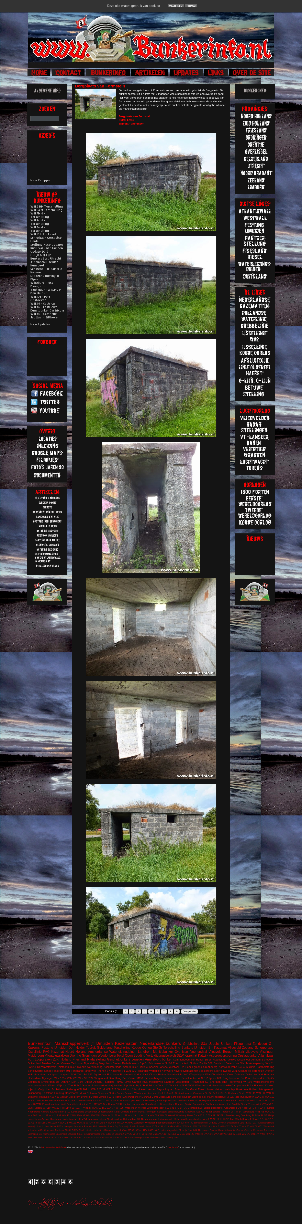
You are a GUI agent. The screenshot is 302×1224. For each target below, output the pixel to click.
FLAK (250, 1085)
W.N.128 (90, 1115)
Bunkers (226, 1043)
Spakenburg (61, 1134)
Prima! (191, 5)
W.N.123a (60, 1078)
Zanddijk (71, 1104)
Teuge (244, 1104)
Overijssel (181, 1051)
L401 (67, 1111)
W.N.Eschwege (134, 1138)
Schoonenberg (149, 1119)
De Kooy (213, 1123)
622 (219, 1078)
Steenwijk (190, 1111)
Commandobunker (184, 1059)
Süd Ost (76, 1074)
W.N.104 (163, 1134)
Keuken (269, 1085)
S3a (204, 1043)
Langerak (64, 1074)
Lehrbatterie (77, 1111)
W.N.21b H (53, 1122)
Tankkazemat (165, 1119)
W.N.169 (228, 1134)
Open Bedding (135, 1055)
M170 (102, 1100)
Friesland (79, 1059)
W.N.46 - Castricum (43, 307)
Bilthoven (92, 1093)
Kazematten (126, 1043)
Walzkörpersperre (263, 1081)
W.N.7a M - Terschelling (39, 228)
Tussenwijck (254, 1104)
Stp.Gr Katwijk (122, 1126)
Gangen (86, 1085)
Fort (31, 1059)
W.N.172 (246, 1134)
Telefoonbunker (66, 1066)
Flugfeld (270, 1107)
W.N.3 (216, 1126)
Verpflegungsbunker (191, 1119)
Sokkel (188, 1104)
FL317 (255, 1123)
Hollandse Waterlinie (149, 1070)
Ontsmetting (129, 1119)
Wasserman (131, 1107)
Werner (142, 1107)
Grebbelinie (191, 1043)
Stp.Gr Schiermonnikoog (88, 1134)
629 (210, 1115)
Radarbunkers (130, 1063)
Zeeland (248, 1047)
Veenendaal (198, 1051)
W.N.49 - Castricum (43, 303)
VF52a (229, 1096)
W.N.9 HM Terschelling (46, 206)
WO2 (260, 1126)
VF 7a (141, 1134)
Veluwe (231, 1059)
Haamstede (34, 1111)
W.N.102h (33, 1115)
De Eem (186, 1066)
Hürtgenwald (266, 1089)
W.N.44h (90, 1122)
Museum (93, 1119)
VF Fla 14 (236, 1111)
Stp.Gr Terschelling (166, 1047)
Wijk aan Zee (65, 1085)
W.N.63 (237, 1126)
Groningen (89, 1055)
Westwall (174, 1066)
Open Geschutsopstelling (143, 1100)
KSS (145, 1081)
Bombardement (201, 1123)
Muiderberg (36, 1055)
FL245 (264, 1115)
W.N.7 (94, 1138)
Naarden (169, 1081)
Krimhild (40, 1126)
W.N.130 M (101, 1115)
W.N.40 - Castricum (43, 314)
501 (68, 1070)
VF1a (265, 1104)
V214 (135, 1134)
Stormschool (218, 1100)
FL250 (248, 1123)
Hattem (219, 1089)
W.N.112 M (55, 1115)
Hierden (89, 1130)
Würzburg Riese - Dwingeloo (43, 284)
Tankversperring (255, 1063)
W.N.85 (183, 1085)
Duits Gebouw (235, 1074)
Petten (162, 1074)
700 (191, 1123)
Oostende (78, 1126)
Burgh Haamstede (215, 1059)
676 (177, 1107)
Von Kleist (250, 1100)
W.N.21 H (77, 1107)
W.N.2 (271, 1134)
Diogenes (103, 1093)
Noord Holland (75, 1051)
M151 (140, 1078)
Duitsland (218, 1063)
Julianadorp (35, 1093)
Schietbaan (58, 1089)
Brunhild (85, 1096)
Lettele (53, 1126)
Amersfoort (152, 1059)
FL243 (110, 1096)
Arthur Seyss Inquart (161, 1089)
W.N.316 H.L (99, 1107)
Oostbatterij (182, 1081)
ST (138, 1119)
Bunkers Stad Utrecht (45, 258)
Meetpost (69, 1126)
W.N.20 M (32, 1138)
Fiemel (82, 1100)
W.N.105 (172, 1134)
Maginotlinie (172, 1130)
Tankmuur (77, 1063)
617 (95, 1104)
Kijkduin (32, 1089)
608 (52, 1096)
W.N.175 (259, 1119)
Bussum (179, 1089)
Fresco (202, 1089)
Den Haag (115, 1078)
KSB (95, 1100)
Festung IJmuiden (54, 1047)
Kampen (52, 1074)
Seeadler (102, 1126)
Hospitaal (142, 1074)
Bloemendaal (128, 1074)
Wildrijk (146, 1138)
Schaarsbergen (154, 1078)
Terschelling (122, 1047)
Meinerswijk (156, 1081)
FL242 (118, 1104)
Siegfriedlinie (174, 1074)
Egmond (197, 1066)
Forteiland (77, 1070)
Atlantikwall (266, 1055)
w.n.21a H (133, 1089)
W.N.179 (264, 1134)
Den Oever (129, 1078)
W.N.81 (122, 1089)
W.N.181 (42, 1122)
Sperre (218, 1070)
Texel (120, 1055)
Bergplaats (105, 1063)
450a (40, 1130)
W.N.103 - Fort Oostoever (40, 298)
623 (100, 1104)
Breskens (59, 1130)
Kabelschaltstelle (266, 1123)
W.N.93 (40, 1104)
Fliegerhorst (242, 1043)
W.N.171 (237, 1134)
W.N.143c (187, 1126)
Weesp (52, 1085)
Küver (177, 1070)
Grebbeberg (210, 1066)
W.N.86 (163, 1115)
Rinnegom (150, 1111)
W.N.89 (112, 1122)
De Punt (245, 1078)
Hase (210, 1089)
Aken (144, 1089)
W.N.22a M (207, 1126)
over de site (172, 1147)
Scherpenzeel (264, 1047)
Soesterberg (206, 1070)
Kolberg (45, 1111)
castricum (59, 1070)
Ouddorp (162, 1100)
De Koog (242, 1107)
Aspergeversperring (223, 1055)
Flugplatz (109, 1081)
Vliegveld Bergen (221, 1051)
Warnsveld (42, 1100)
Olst (242, 1063)
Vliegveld (234, 1047)
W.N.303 (154, 1115)
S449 (94, 1126)
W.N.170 (239, 1119)
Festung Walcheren (135, 1093)
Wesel (171, 1115)
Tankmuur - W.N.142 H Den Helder (45, 291)
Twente (227, 1070)
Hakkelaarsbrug (37, 1074)
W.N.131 (112, 1115)
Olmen (153, 1074)
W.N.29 (72, 1122)
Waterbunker (129, 1066)
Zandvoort (260, 1043)
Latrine (32, 1066)
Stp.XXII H (202, 1111)
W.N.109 (43, 1115)
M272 (84, 1119)
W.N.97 (32, 1100)
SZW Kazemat (187, 1055)
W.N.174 (197, 1126)
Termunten (231, 1100)
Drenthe (75, 1055)
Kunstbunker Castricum (47, 310)
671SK (216, 1115)
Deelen (117, 1063)
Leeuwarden (99, 1085)
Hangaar (269, 1074)
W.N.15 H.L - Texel (43, 234)
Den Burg (77, 1081)
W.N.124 (56, 1107)
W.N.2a (145, 1115)
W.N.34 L (78, 1138)
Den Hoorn (109, 1104)
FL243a (256, 1115)
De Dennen (63, 1081)
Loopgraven (43, 1059)
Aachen (64, 1096)
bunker (167, 1059)
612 (167, 1107)
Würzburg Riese (184, 1115)
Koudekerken (57, 1111)
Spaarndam (199, 1104)
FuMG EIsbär (78, 1130)
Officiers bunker (129, 1111)
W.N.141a (210, 1134)
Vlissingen (267, 1051)
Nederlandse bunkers (160, 1043)
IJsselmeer (243, 1059)
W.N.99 (129, 1122)
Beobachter (217, 1107)
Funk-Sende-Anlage (38, 1119)
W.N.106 (181, 1134)
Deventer (222, 1123)
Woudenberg (107, 1055)
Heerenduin (258, 1078)
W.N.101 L (83, 1089)
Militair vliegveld (246, 1051)
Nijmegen (47, 1078)
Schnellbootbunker (181, 1096)
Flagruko (259, 1085)
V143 (129, 1134)
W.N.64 (86, 1138)
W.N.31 (81, 1122)
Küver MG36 (128, 1130)
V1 (123, 1070)
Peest (141, 1111)
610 (205, 1115)
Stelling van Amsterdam (218, 1104)
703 (90, 1078)
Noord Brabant (120, 1100)
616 (51, 1100)
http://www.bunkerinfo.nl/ (53, 1147)
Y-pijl (63, 1104)
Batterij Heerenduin (252, 1070)
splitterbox (32, 1130)
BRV (223, 1115)
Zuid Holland (62, 1059)
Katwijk (203, 1055)
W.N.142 (163, 1085)
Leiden (163, 1130)
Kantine (127, 1104)
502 (210, 1063)
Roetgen (179, 1104)
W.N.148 (66, 1107)
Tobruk (91, 1047)
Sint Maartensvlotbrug (214, 1096)
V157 (154, 1126)
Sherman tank (218, 1081)
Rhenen (101, 1070)
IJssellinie (35, 1051)
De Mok (252, 1107)
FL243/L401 (71, 1100)
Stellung (71, 1089)
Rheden (87, 1126)
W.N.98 (247, 1081)
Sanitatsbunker (186, 1100)
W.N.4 (223, 1126)
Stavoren (72, 1134)
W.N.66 (245, 1126)
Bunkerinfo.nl (40, 1043)
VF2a (271, 1104)
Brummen (59, 1100)
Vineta (156, 1134)
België (206, 1107)
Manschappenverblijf (74, 1043)
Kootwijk (32, 1126)
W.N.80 (100, 1138)
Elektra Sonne (116, 1093)
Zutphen (211, 1078)
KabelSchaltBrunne (103, 1130)
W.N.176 (261, 1093)
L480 (150, 1130)
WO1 (191, 1085)
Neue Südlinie (247, 1066)
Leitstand (48, 1093)
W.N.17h (32, 1122)
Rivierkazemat (189, 1070)
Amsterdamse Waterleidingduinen (112, 1051)
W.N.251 (50, 1138)
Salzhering (33, 1134)
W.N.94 (120, 1122)
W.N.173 (249, 1119)
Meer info (176, 5)
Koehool (117, 1130)
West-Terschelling (215, 1074)
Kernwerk (167, 1070)
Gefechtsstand (254, 1074)
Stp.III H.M (141, 1085)
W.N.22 (64, 1122)
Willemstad (155, 1138)
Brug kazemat (231, 1078)
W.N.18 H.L (134, 1115)
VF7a (83, 1093)
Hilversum (152, 1093)
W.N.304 (59, 1138)
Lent (47, 1126)
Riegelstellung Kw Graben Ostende (235, 1130)
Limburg (59, 1093)
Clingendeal (101, 1078)
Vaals (31, 1107)
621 (90, 1074)
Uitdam (148, 1126)
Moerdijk (183, 1130)
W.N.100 (269, 1111)
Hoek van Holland (247, 1089)
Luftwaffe (169, 1093)
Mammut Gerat (150, 1096)
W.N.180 (167, 1063)
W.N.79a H (101, 1122)
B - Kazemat (218, 1047)
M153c (60, 1126)
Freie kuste (232, 1063)
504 (178, 1123)
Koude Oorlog (142, 1047)
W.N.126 (190, 1134)
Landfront (145, 1051)
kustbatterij (82, 1104)
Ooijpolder (44, 1089)
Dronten (269, 1070)
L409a (138, 1130)
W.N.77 (111, 1107)
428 (200, 1115)
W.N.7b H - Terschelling (39, 215)
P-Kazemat (197, 1081)
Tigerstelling (91, 1063)
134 (84, 1074)
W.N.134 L (200, 1134)
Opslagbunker (247, 1055)
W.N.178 (269, 1119)
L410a (144, 1130)
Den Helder (76, 1047)
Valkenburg (248, 1111)
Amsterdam (48, 1081)
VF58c (179, 1126)
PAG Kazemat (53, 1051)
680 (187, 1123)
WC (185, 1074)
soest (176, 1138)
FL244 (261, 1107)
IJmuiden (104, 1043)
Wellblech (150, 1122)
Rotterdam (258, 1130)
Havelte (143, 1066)
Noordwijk (192, 1130)
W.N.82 (173, 1085)
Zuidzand (33, 1096)
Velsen (38, 1107)
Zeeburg (170, 1138)
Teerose (225, 1111)
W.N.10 (47, 1107)
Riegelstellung (166, 1104)
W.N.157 (122, 1115)
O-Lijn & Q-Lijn (41, 255)
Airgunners (49, 1130)
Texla (241, 1100)
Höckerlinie (34, 1078)
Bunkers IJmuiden (194, 1047)
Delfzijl (94, 1096)
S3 (207, 1081)
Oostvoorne (71, 1093)
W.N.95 (119, 1107)
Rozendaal (269, 1130)
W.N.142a (228, 1119)
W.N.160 (269, 1096)
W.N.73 (236, 1070)
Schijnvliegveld (203, 1100)
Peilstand (172, 1100)
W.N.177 (255, 1134)
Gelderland (104, 1047)
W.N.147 (259, 1096)
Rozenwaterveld (46, 1066)
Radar (199, 1059)
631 (172, 1107)
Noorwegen (203, 1130)
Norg (117, 1111)
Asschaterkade (112, 1066)
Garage (136, 1081)
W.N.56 (229, 1126)
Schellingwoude (176, 1111)
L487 (156, 1130)
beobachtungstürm (166, 1122)
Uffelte (176, 1119)
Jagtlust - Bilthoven (44, 317)
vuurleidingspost (155, 1107)
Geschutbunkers (118, 1059)
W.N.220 (72, 1078)
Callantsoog (230, 1107)
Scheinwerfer (35, 1070)
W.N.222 (269, 1100)
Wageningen (196, 1074)
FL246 (77, 1085)
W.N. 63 (259, 1111)
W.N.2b (270, 1063)
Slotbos (194, 1063)
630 (228, 1085)
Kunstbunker (152, 1104)
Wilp (163, 1138)
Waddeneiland (52, 1104)
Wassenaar (201, 1085)
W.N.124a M (78, 1115)
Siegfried (196, 1096)
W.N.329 (131, 1070)
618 (182, 1123)
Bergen (56, 1063)
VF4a (172, 1126)
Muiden (46, 1063)
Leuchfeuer (91, 1111)
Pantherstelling (265, 1066)
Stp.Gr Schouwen (150, 1063)
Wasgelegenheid (37, 1085)
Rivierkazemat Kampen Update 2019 (46, 249)
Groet (89, 1100)
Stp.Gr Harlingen (229, 1093)
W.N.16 (260, 1100)
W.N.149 (250, 1093)
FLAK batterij (181, 1063)
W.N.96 (123, 1138)
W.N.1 (206, 1119)
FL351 (68, 1130)
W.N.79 (253, 1126)
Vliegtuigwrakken (57, 1055)
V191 (160, 1126)
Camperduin (239, 1085)
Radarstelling (96, 1059)
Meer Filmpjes (40, 180)
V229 (166, 1126)
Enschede (113, 1074)
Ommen (213, 1130)
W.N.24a (42, 1138)
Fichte (118, 1096)
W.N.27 (87, 1107)
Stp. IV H (129, 1085)
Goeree (65, 1063)
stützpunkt (43, 1096)
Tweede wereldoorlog (89, 1066)
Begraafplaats (195, 1107)
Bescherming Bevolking (238, 1115)
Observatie (164, 1096)
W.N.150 (219, 1134)
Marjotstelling (115, 1085)
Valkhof (148, 1134)
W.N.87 (108, 1138)
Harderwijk (89, 1070)
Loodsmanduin (105, 1111)
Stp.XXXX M (120, 1134)
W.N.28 (32, 1104)
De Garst (191, 1089)
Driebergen (232, 1123)
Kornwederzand (228, 1066)
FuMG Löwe (123, 1081)
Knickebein (68, 1119)
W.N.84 (270, 1093)
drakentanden (217, 1085)
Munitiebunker (163, 1051)
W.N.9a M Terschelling (46, 210)
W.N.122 (66, 1115)
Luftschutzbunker (131, 1096)
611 (91, 1104)
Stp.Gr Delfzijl (212, 1093)
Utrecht (214, 1043)
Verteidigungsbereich (161, 1055)
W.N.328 (111, 1089)
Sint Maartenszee (46, 1134)
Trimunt (153, 1085)
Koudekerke (138, 1104)
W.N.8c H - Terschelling (39, 222)
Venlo (242, 1093)
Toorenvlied (235, 1081)
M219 (109, 1100)
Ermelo (102, 1096)
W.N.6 (201, 1078)
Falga (271, 1115)
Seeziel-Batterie (158, 1066)
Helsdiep (230, 1089)
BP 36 (183, 1107)
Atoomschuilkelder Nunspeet (44, 263)
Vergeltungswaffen (244, 1096)
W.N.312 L (69, 1138)
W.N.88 (115, 1138)
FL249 (241, 1123)
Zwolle (203, 1063)
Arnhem (256, 1059)
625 (57, 1096)
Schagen (162, 1111)
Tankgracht (214, 1111)
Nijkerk (102, 1119)
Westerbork (269, 1126)
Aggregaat (100, 1074)
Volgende (189, 1011)
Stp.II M (236, 1104)
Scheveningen (172, 1078)
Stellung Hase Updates (47, 244)
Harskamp (55, 1119)
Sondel (111, 1126)
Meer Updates (40, 324)
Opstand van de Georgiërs (189, 1093)
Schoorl (48, 1070)
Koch (161, 1093)
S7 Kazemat (114, 1070)
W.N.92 (82, 1078)
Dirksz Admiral (93, 1081)
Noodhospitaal (114, 1119)
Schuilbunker (189, 1078)
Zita (195, 1115)
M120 (77, 1119)
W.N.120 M (98, 1089)
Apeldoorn (74, 1096)
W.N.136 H (216, 1119)
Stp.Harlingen (107, 1134)
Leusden (138, 1059)
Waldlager (139, 1122)
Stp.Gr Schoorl (137, 1126)
